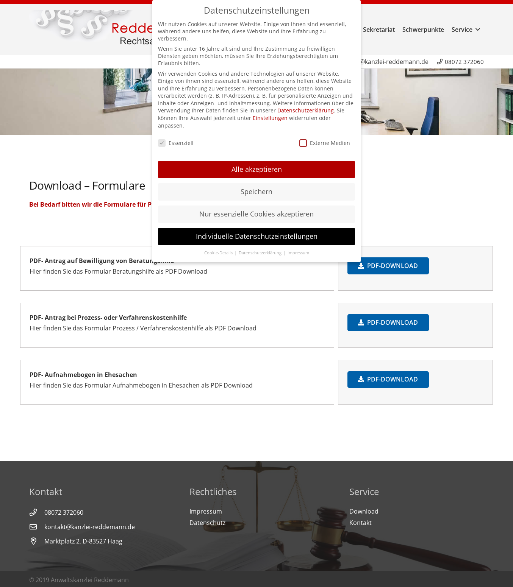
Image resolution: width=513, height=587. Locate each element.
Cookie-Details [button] (219, 249)
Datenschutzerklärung (305, 107)
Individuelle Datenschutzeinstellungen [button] (256, 232)
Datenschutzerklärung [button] (261, 249)
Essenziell (176, 139)
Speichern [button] (256, 188)
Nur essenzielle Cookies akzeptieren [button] (256, 210)
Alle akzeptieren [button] (256, 165)
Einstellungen (270, 114)
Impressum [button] (298, 249)
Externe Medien (324, 139)
